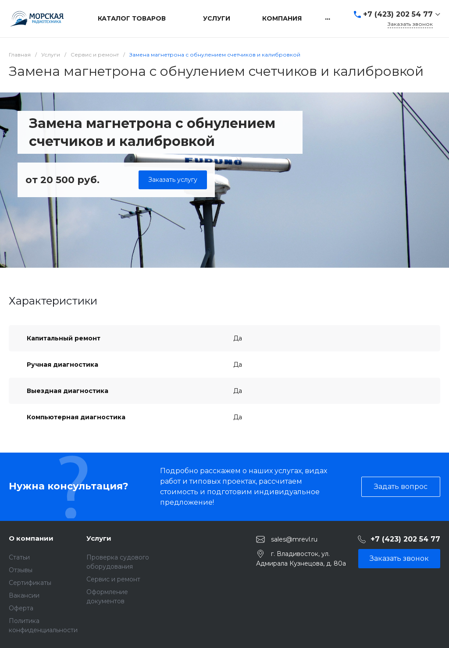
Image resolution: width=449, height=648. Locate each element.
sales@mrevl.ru (294, 539)
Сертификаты (30, 583)
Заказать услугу (172, 180)
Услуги (98, 538)
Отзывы (20, 570)
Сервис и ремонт (113, 579)
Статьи (19, 557)
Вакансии (24, 595)
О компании (31, 538)
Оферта (21, 608)
